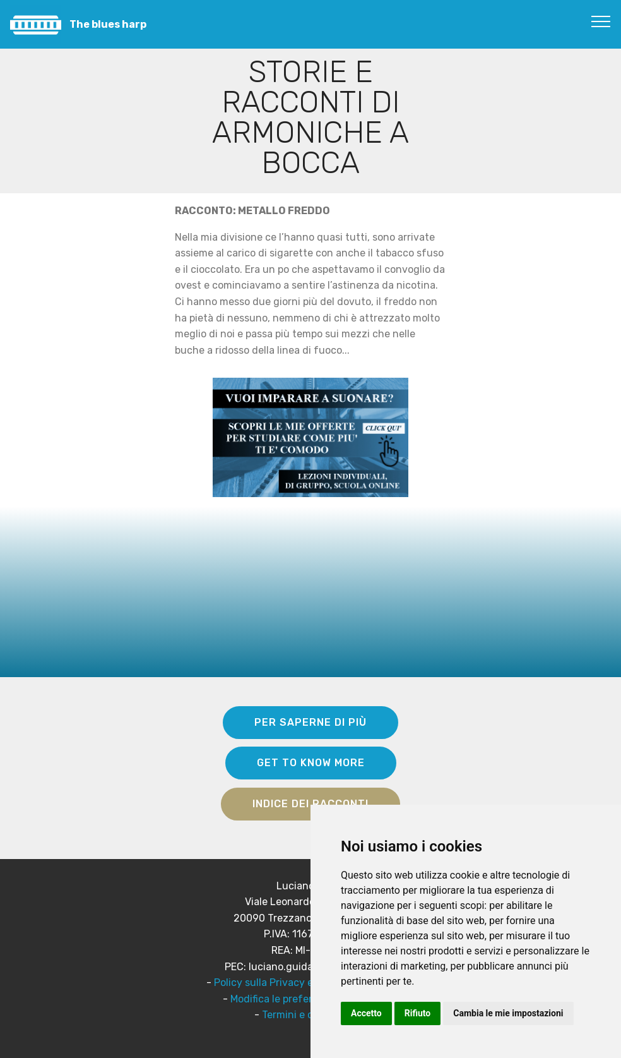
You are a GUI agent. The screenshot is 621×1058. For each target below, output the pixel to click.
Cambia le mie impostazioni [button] (508, 1013)
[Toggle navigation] (601, 21)
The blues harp (107, 24)
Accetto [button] (366, 1013)
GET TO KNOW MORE (311, 763)
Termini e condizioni (309, 1015)
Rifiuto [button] (418, 1013)
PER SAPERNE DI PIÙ (310, 722)
